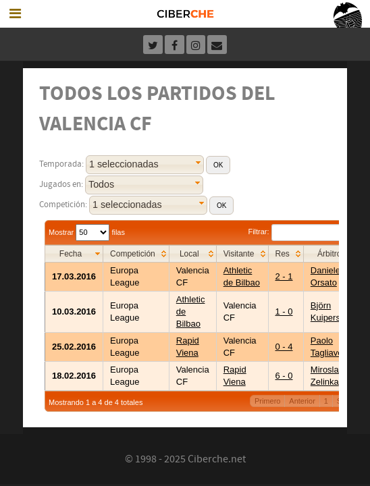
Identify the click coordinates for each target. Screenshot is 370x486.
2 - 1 (284, 276)
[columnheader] (74, 253)
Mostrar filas (87, 232)
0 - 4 (284, 347)
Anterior (302, 401)
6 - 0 (284, 376)
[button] (218, 165)
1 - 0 (284, 311)
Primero (268, 401)
